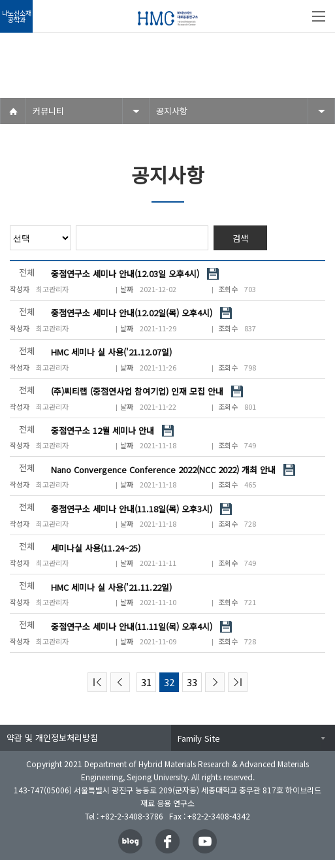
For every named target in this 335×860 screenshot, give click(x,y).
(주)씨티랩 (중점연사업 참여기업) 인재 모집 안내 (137, 391)
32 (169, 682)
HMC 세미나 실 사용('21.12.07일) (111, 352)
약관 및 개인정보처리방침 (52, 737)
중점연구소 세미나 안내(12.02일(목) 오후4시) (131, 312)
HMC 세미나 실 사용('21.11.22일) (111, 587)
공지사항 (171, 111)
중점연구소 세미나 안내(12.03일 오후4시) (125, 273)
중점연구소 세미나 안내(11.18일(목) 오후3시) (131, 509)
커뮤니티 (48, 111)
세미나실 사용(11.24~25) (95, 548)
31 (146, 682)
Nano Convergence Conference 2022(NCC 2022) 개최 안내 (163, 469)
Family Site (199, 738)
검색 (240, 238)
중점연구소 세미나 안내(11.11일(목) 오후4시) (131, 626)
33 (192, 682)
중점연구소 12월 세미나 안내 (102, 430)
